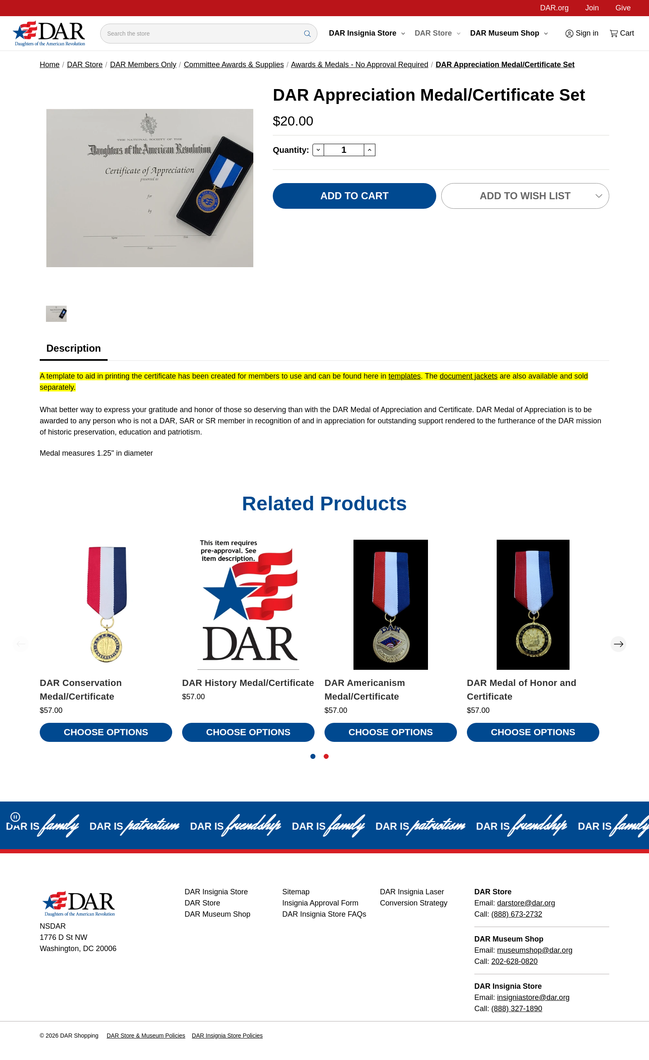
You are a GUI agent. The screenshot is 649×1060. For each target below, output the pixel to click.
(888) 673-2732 (516, 914)
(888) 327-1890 (516, 1008)
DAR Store (437, 33)
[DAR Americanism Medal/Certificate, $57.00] (391, 605)
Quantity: (291, 150)
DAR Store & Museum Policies (146, 1035)
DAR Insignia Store (367, 33)
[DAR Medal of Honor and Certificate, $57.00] (533, 605)
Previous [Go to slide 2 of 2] (20, 644)
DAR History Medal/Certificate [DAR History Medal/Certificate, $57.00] (248, 683)
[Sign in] (581, 33)
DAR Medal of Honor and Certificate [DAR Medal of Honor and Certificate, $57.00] (522, 690)
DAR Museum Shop (509, 33)
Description (73, 348)
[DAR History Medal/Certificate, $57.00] (248, 605)
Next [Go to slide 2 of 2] (618, 644)
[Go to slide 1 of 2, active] (312, 756)
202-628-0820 (514, 961)
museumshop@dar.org (534, 950)
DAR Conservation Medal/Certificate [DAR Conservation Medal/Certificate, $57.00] (81, 690)
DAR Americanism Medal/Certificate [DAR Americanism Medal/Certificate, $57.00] (364, 690)
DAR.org (554, 8)
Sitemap (296, 892)
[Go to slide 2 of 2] (326, 756)
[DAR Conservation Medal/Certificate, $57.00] (106, 605)
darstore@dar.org (526, 903)
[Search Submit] (307, 33)
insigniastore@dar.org (533, 997)
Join (592, 8)
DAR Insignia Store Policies (227, 1035)
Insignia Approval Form (320, 903)
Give (623, 8)
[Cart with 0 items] (621, 33)
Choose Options (106, 732)
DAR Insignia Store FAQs (324, 914)
